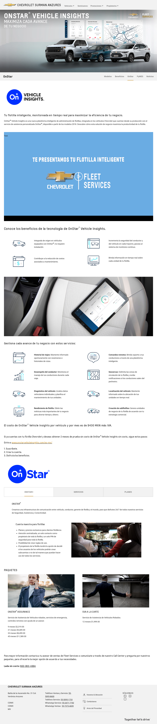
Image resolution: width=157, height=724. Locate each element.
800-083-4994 (28, 666)
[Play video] (78, 176)
